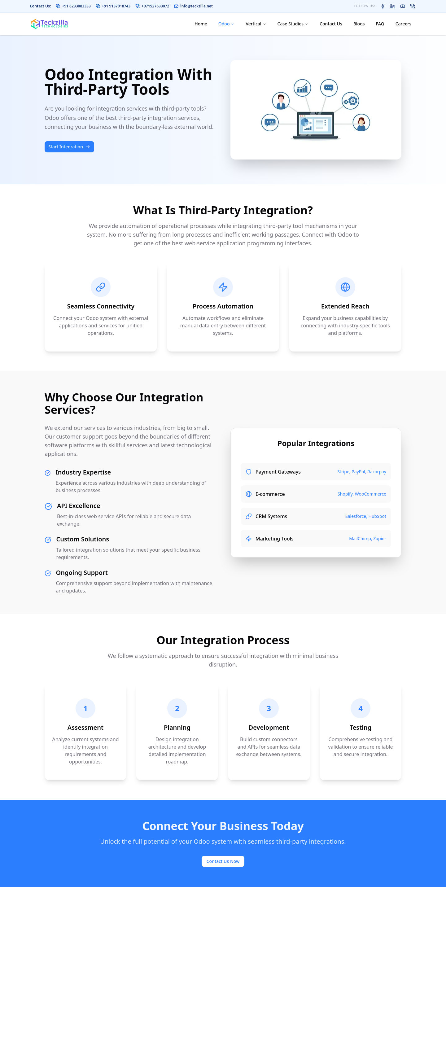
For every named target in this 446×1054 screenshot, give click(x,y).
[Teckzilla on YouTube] (402, 6)
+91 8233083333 (73, 6)
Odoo (226, 24)
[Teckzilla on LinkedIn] (392, 6)
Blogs (359, 24)
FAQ (380, 24)
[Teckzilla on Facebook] (383, 6)
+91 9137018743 (113, 6)
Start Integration (69, 147)
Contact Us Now (223, 861)
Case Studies (293, 24)
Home (201, 24)
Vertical (256, 24)
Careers (403, 24)
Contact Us (331, 24)
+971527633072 (152, 6)
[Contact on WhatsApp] (412, 6)
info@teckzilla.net (193, 6)
